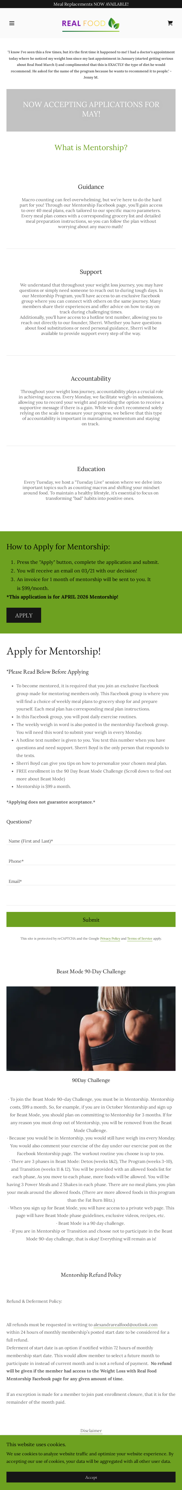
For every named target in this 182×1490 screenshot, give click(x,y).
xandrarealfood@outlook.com (128, 1324)
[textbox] (91, 838)
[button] (19, 23)
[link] (91, 23)
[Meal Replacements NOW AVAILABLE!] (91, 4)
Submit (91, 919)
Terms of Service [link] (139, 938)
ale (96, 1324)
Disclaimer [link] (91, 1430)
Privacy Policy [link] (110, 938)
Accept (91, 1477)
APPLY (24, 615)
